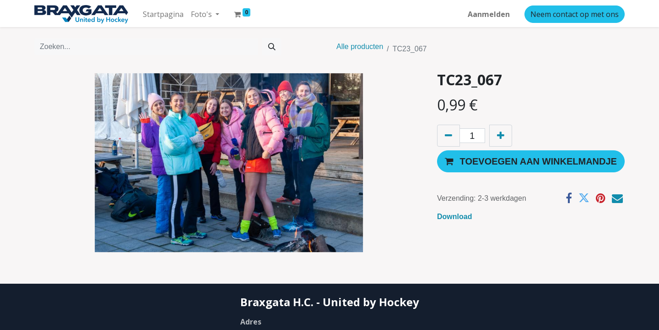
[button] (531, 160)
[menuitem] (163, 13)
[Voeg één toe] (500, 134)
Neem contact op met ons (574, 13)
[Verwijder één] (448, 134)
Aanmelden (489, 13)
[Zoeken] (271, 45)
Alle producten (359, 45)
